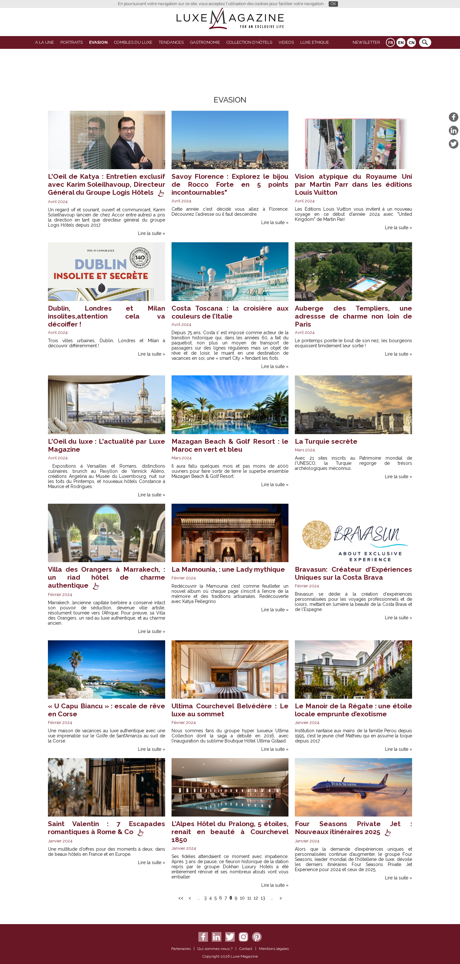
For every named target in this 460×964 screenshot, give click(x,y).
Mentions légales (274, 948)
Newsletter (366, 42)
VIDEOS (286, 42)
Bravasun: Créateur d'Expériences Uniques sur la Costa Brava (353, 573)
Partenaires (181, 948)
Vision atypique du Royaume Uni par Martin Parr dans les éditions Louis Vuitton (353, 184)
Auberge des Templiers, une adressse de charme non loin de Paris (353, 316)
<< (180, 897)
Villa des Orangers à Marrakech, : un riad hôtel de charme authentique (106, 577)
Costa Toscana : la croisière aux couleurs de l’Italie (230, 312)
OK (333, 3)
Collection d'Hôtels (249, 42)
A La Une (44, 42)
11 (249, 897)
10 (242, 897)
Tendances (171, 42)
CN (412, 43)
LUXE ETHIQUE (314, 42)
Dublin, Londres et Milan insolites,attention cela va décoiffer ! (106, 316)
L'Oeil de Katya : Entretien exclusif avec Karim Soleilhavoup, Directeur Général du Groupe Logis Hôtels (106, 184)
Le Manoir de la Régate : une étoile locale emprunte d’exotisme (353, 710)
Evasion (98, 42)
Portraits (71, 42)
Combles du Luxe (133, 42)
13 (263, 897)
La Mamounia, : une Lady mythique (228, 569)
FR (390, 43)
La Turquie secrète (326, 441)
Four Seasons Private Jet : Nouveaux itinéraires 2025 (353, 828)
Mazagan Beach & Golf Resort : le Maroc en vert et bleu (230, 445)
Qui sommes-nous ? (215, 948)
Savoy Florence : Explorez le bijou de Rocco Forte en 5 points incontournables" (230, 184)
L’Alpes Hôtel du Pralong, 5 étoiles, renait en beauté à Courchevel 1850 (230, 832)
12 (256, 897)
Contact (245, 948)
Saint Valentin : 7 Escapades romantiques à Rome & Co (106, 828)
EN (401, 43)
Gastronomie (205, 42)
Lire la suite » (151, 233)
